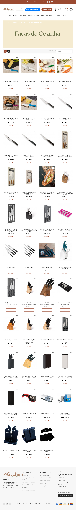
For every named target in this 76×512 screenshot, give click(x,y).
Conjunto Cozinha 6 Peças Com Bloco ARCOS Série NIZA (47, 342)
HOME (7, 22)
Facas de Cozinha (37, 22)
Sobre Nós (25, 477)
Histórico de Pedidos (46, 479)
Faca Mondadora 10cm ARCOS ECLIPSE (47, 156)
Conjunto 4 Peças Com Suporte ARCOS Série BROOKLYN (65, 268)
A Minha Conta (44, 477)
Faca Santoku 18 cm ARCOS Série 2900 (29, 119)
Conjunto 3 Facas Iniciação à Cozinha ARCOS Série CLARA (65, 342)
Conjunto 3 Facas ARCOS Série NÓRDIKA (11, 193)
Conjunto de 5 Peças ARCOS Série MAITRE (11, 341)
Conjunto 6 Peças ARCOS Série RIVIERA (29, 267)
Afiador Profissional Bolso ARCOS (29, 453)
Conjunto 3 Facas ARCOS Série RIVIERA (47, 230)
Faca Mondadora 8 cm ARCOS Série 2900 (65, 82)
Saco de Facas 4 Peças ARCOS (47, 453)
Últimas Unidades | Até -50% (39, 19)
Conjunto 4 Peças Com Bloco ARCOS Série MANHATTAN (29, 342)
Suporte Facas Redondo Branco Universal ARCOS (65, 378)
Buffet (58, 15)
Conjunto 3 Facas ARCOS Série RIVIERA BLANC (47, 193)
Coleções (54, 19)
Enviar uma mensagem (66, 497)
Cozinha (65, 15)
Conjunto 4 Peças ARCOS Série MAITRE (65, 304)
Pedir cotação (47, 9)
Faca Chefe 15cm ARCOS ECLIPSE (11, 156)
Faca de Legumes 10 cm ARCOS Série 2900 (47, 82)
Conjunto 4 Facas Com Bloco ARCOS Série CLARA (11, 378)
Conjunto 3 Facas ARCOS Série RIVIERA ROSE (65, 230)
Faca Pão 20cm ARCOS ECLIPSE (64, 119)
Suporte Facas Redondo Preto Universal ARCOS (11, 415)
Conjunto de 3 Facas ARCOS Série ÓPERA (11, 304)
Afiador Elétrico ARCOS (47, 415)
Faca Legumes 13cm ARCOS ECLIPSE (29, 156)
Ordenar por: (52, 50)
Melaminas (13, 15)
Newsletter (43, 485)
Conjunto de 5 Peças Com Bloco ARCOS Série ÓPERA (47, 304)
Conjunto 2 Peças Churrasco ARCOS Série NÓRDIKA (65, 157)
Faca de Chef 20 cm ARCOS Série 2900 (29, 82)
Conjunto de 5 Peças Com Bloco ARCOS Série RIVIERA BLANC (29, 231)
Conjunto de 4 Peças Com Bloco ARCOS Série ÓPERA (29, 304)
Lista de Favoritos (45, 482)
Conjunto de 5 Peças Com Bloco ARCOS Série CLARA (29, 378)
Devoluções (43, 487)
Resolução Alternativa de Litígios (29, 480)
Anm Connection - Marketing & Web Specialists (21, 509)
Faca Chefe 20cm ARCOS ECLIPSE (47, 119)
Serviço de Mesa (33, 15)
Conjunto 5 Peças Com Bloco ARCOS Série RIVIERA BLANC (65, 194)
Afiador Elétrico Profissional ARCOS (65, 415)
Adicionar (11, 89)
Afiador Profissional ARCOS (11, 452)
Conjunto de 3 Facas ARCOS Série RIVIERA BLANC (11, 231)
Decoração (49, 15)
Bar (42, 15)
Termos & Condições (28, 486)
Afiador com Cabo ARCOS (29, 415)
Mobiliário (22, 15)
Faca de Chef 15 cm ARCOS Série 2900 (11, 82)
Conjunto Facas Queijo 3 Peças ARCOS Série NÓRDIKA (29, 194)
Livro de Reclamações (28, 492)
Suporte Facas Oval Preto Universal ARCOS (47, 378)
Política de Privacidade (28, 484)
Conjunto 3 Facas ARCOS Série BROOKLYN (47, 267)
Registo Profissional (32, 9)
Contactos (25, 489)
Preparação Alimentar (20, 22)
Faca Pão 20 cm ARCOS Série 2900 (11, 119)
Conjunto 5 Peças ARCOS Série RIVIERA (11, 267)
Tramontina (23, 19)
